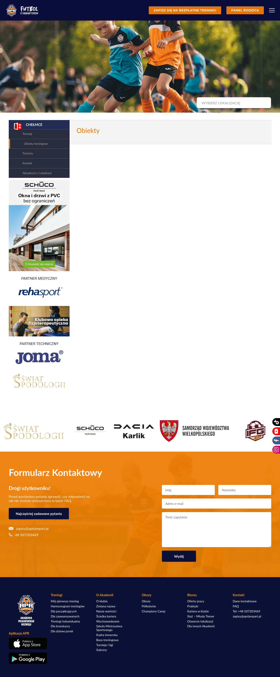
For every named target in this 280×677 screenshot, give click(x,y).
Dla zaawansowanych (65, 616)
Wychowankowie (107, 621)
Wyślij (179, 556)
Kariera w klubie (198, 611)
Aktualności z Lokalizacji (37, 173)
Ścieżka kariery (106, 616)
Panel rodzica (245, 10)
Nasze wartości (106, 611)
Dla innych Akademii (201, 626)
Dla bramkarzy (60, 626)
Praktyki (192, 606)
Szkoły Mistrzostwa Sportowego (109, 628)
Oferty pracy (195, 601)
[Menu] (272, 10)
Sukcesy (101, 650)
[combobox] (233, 103)
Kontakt (27, 163)
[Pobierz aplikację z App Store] (26, 643)
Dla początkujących (64, 611)
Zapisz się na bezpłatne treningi (185, 10)
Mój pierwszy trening (65, 601)
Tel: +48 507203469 (246, 611)
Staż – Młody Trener (200, 616)
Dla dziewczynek (62, 631)
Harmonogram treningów (67, 606)
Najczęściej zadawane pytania (39, 513)
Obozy (146, 601)
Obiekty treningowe (36, 143)
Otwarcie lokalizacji (200, 621)
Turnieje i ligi (104, 645)
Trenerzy (28, 153)
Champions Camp (153, 611)
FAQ (236, 606)
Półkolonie (149, 606)
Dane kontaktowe (245, 601)
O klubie (102, 601)
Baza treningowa (107, 640)
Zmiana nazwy (106, 606)
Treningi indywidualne (65, 621)
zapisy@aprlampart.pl (247, 616)
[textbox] (233, 103)
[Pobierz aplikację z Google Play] (26, 658)
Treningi (27, 134)
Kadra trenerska (106, 635)
